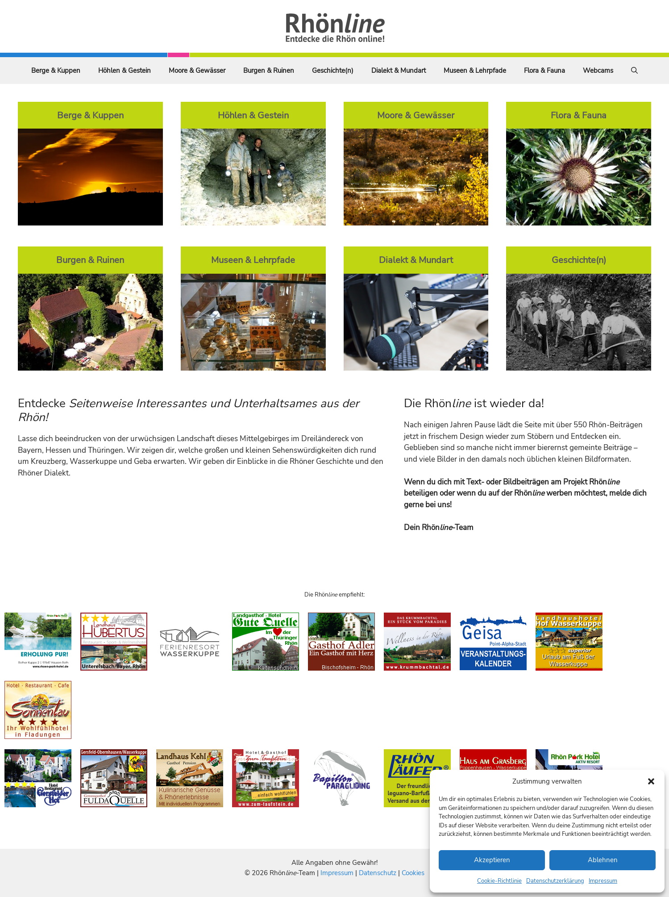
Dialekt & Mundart (398, 70)
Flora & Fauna (544, 70)
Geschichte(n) (332, 70)
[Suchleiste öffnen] (634, 70)
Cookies (413, 872)
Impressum (603, 881)
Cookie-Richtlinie (499, 881)
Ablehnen (603, 859)
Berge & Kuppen (55, 70)
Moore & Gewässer (197, 70)
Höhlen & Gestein (124, 70)
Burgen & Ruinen (268, 70)
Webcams (598, 70)
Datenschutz (377, 872)
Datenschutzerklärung (555, 881)
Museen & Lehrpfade (475, 70)
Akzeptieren (492, 859)
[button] (651, 781)
